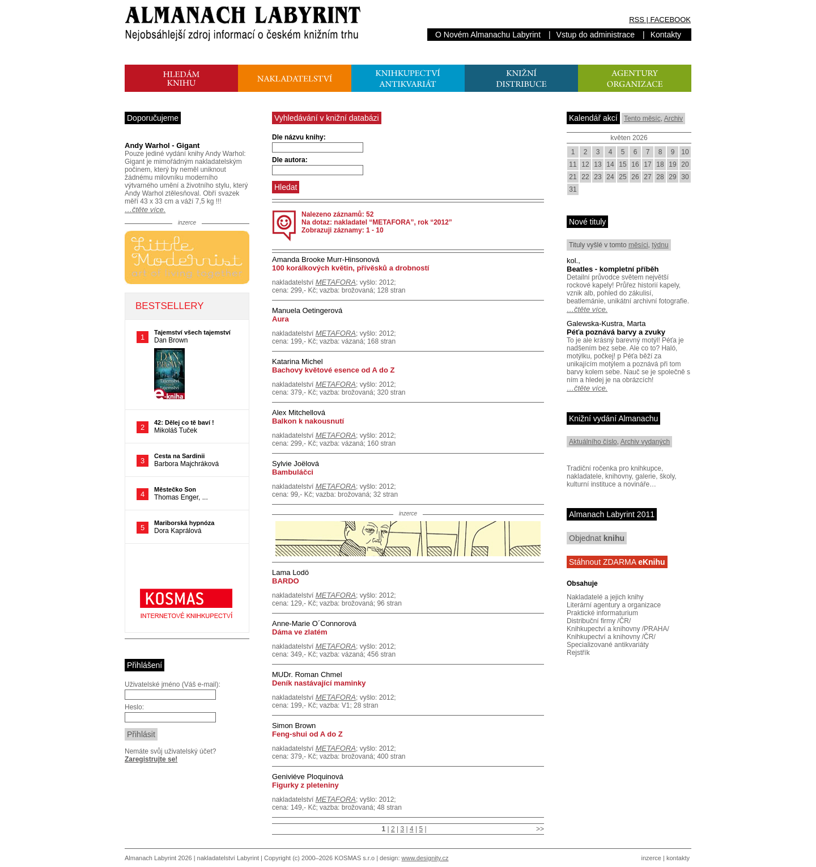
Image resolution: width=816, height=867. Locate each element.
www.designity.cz (425, 858)
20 (684, 164)
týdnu (660, 245)
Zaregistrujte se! (151, 759)
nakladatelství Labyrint (228, 858)
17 (647, 164)
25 (622, 177)
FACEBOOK (670, 19)
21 (572, 177)
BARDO (285, 581)
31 (572, 189)
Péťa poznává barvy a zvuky (616, 332)
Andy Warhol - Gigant (162, 145)
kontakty (678, 858)
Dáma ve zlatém (300, 632)
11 (572, 164)
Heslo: (134, 707)
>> (540, 829)
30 (684, 177)
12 (585, 164)
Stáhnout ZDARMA (617, 561)
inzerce (651, 858)
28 (660, 177)
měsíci (638, 245)
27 (647, 177)
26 (635, 177)
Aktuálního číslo (593, 442)
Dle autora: (290, 160)
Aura (280, 319)
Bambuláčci (292, 472)
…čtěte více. (145, 209)
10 (684, 152)
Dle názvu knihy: (299, 137)
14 (610, 164)
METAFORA (336, 282)
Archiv (673, 118)
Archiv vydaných (645, 442)
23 (597, 177)
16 (635, 164)
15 (622, 164)
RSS (636, 19)
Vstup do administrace (595, 34)
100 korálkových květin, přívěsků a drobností (350, 268)
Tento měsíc (642, 118)
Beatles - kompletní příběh (613, 269)
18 (660, 164)
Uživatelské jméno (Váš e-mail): (172, 684)
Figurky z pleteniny (305, 785)
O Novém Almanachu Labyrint (488, 34)
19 (672, 164)
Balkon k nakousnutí (308, 421)
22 (585, 177)
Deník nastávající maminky (319, 683)
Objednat (596, 538)
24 (610, 177)
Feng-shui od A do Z (307, 734)
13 (597, 164)
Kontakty (666, 34)
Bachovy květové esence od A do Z (333, 370)
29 (672, 177)
